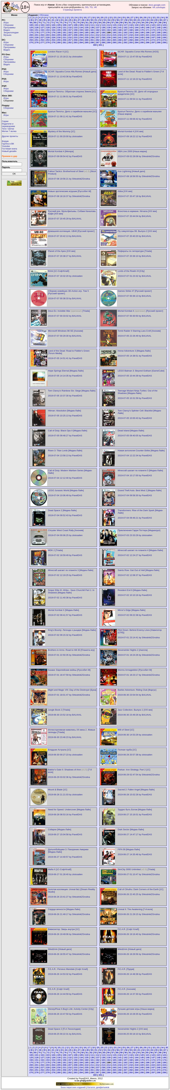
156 (64, 30)
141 (120, 27)
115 (114, 25)
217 (125, 35)
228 (48, 37)
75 (61, 22)
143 (131, 27)
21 (106, 17)
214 (109, 35)
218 (131, 35)
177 (42, 32)
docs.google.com (157, 5)
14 (76, 17)
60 (135, 20)
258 (75, 40)
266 (120, 40)
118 (131, 25)
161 (92, 30)
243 (131, 37)
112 (97, 25)
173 (158, 30)
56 (117, 20)
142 (125, 27)
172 (153, 30)
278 (48, 42)
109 (81, 25)
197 (153, 32)
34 (162, 17)
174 (164, 30)
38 (40, 20)
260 (86, 40)
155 (59, 30)
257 (70, 40)
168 (131, 30)
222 (153, 35)
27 (132, 17)
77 (69, 22)
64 (152, 20)
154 (53, 30)
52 (100, 20)
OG (86, 7)
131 (64, 27)
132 (70, 27)
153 (48, 30)
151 (37, 30)
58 (126, 20)
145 (142, 27)
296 (147, 42)
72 (48, 22)
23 (115, 17)
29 (141, 17)
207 (70, 35)
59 (130, 20)
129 (53, 27)
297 (153, 42)
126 (37, 27)
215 (114, 35)
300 (95, 45)
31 (149, 17)
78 (74, 22)
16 (85, 17)
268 (131, 40)
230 (59, 37)
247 (153, 37)
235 (86, 37)
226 (37, 37)
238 (103, 37)
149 (164, 27)
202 (42, 35)
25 (123, 17)
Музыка (7, 35)
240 (114, 37)
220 (142, 35)
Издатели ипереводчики (8, 124)
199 (164, 32)
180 (59, 32)
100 (31, 25)
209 (81, 35)
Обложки (44, 15)
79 (78, 22)
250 (31, 40)
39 (44, 20)
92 (134, 22)
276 (37, 42)
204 (53, 35)
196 (147, 32)
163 (103, 30)
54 (109, 20)
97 (156, 22)
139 (109, 27)
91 (130, 22)
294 (136, 42)
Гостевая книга (9, 148)
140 (114, 27)
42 (57, 20)
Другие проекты (10, 136)
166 (120, 30)
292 (125, 42)
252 (42, 40)
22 (110, 17)
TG (91, 7)
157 (70, 30)
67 (165, 20)
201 (37, 35)
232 (70, 37)
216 (120, 35)
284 (81, 42)
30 (145, 17)
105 (59, 25)
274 (164, 40)
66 (161, 20)
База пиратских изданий (73, 1087)
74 (56, 22)
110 (86, 25)
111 (92, 25)
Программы (9, 27)
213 (103, 35)
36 (31, 20)
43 (61, 20)
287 (97, 42)
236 (92, 37)
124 (164, 25)
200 (31, 35)
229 (53, 37)
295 (142, 42)
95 (147, 22)
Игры (6, 22)
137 (97, 27)
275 (31, 42)
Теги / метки (8, 128)
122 (153, 25)
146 (147, 27)
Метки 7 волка (9, 131)
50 (92, 20)
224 (164, 35)
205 (59, 35)
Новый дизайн (9, 151)
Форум (5, 141)
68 (31, 22)
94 (143, 22)
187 (97, 32)
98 (160, 22)
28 (136, 17)
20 (102, 17)
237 (97, 37)
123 (158, 25)
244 (136, 37)
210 (86, 35)
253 (48, 40)
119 (136, 25)
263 (103, 40)
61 (139, 20)
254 (53, 40)
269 (136, 40)
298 (158, 42)
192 (125, 32)
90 (126, 22)
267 (125, 40)
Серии (5, 121)
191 (120, 32)
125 (31, 27)
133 (75, 27)
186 (92, 32)
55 (113, 20)
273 (158, 40)
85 (104, 22)
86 (108, 22)
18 (93, 17)
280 (59, 42)
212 (97, 35)
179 (53, 32)
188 (103, 32)
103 (48, 25)
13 (72, 17)
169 (136, 30)
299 (164, 42)
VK (95, 7)
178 (48, 32)
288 (103, 42)
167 (125, 30)
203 (48, 35)
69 (35, 22)
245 (142, 37)
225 (31, 37)
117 (125, 25)
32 (154, 17)
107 (70, 25)
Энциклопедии (10, 32)
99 (164, 22)
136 (92, 27)
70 (39, 22)
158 (75, 30)
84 (100, 22)
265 (114, 40)
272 (153, 40)
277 (42, 42)
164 (109, 30)
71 (43, 22)
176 (37, 32)
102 (42, 25)
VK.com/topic (158, 7)
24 (119, 17)
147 (153, 27)
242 (125, 37)
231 (64, 37)
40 (48, 20)
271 (147, 40)
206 (64, 35)
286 (92, 42)
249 (164, 37)
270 (142, 40)
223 (158, 35)
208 (75, 35)
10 (59, 17)
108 (75, 25)
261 (92, 40)
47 (79, 20)
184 (81, 32)
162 (97, 30)
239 (109, 37)
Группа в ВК (8, 143)
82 (91, 22)
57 (122, 20)
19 (97, 17)
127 (42, 27)
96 (151, 22)
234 (81, 37)
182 (70, 32)
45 (70, 20)
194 (136, 32)
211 (92, 35)
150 (31, 30)
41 (53, 20)
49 (87, 20)
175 (31, 32)
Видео (6, 30)
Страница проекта (72, 9)
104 (53, 25)
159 (81, 30)
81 (87, 22)
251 (37, 40)
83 (95, 22)
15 (80, 17)
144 (136, 27)
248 (158, 37)
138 (103, 27)
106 (64, 25)
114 (109, 25)
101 (37, 25)
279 (53, 42)
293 (131, 42)
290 (114, 42)
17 (89, 17)
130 (59, 27)
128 (48, 27)
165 (114, 30)
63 (148, 20)
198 (158, 32)
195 (142, 32)
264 (109, 40)
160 (86, 30)
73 (52, 22)
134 (81, 27)
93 (138, 22)
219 (136, 35)
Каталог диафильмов (98, 1087)
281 (64, 42)
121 (147, 25)
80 (82, 22)
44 (66, 20)
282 (70, 42)
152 (42, 30)
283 (75, 42)
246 (147, 37)
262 (97, 40)
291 (120, 42)
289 (109, 42)
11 (63, 17)
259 (81, 40)
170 (142, 30)
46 (74, 20)
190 (114, 32)
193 (131, 32)
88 (117, 22)
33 (158, 17)
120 (142, 25)
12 (67, 17)
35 (166, 17)
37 (36, 20)
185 (86, 32)
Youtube (6, 146)
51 (96, 20)
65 (156, 20)
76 (65, 22)
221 (147, 35)
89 (121, 22)
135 (86, 27)
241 (120, 37)
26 (128, 17)
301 (100, 45)
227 (42, 37)
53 (105, 20)
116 (120, 25)
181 (64, 32)
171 (147, 30)
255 (59, 40)
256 (64, 40)
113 (103, 25)
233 (75, 37)
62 (143, 20)
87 (113, 22)
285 (86, 42)
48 (83, 20)
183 (75, 32)
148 (158, 27)
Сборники (8, 25)
